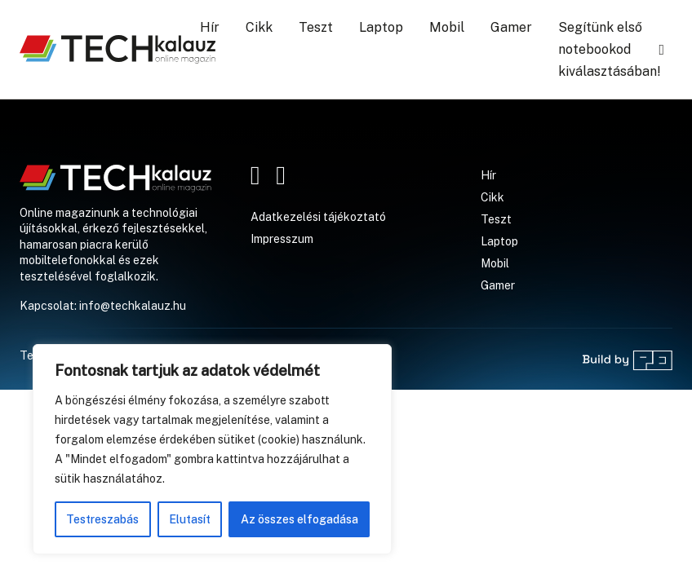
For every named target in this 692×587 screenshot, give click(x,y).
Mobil (446, 27)
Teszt (316, 27)
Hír (210, 27)
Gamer (511, 27)
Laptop (381, 27)
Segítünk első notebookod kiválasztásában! (609, 49)
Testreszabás (102, 519)
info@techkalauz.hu (132, 305)
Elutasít (190, 519)
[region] (212, 449)
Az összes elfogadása (299, 519)
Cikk (259, 27)
